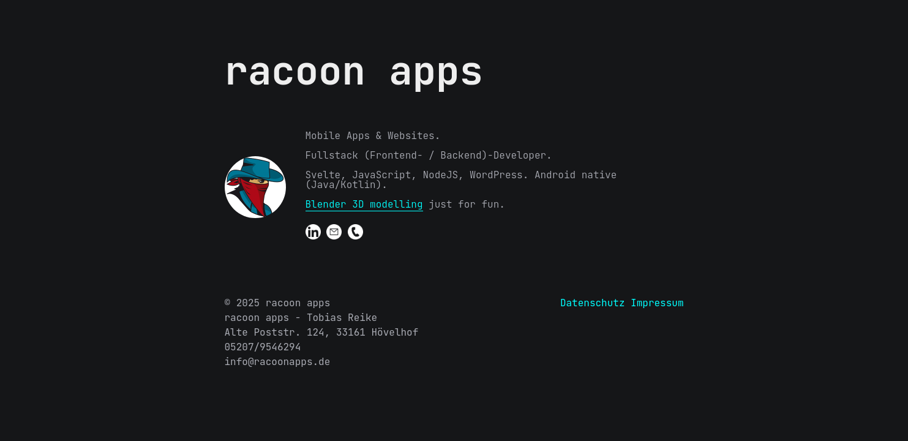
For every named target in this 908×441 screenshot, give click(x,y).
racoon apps (354, 70)
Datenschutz (592, 302)
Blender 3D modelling (364, 204)
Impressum (657, 302)
